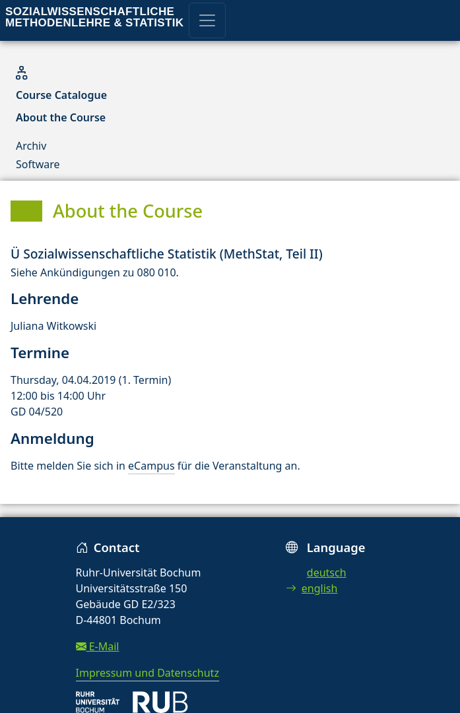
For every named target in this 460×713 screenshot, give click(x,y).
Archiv (31, 146)
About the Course (61, 117)
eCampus (151, 465)
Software (38, 164)
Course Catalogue (61, 95)
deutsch (326, 572)
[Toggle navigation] (207, 20)
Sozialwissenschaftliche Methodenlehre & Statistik (94, 17)
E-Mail (97, 646)
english (312, 588)
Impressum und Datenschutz (147, 673)
